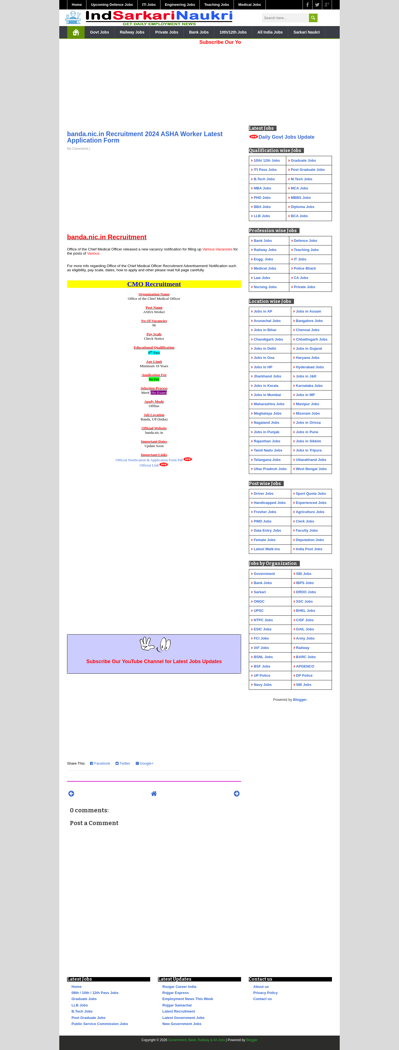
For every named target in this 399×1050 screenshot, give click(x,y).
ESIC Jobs (263, 629)
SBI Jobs (303, 574)
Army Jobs (305, 638)
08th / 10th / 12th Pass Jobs (95, 993)
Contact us (262, 999)
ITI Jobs (149, 4)
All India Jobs (270, 32)
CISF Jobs (305, 620)
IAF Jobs (261, 648)
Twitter (123, 763)
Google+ (145, 763)
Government (264, 574)
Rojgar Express (175, 993)
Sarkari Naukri (306, 32)
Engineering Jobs (180, 4)
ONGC (259, 601)
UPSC (259, 610)
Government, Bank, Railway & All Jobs (196, 1040)
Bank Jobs (199, 32)
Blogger (300, 700)
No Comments (77, 149)
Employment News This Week (187, 999)
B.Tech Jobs (82, 1011)
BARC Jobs (306, 657)
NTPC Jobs (263, 620)
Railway (302, 648)
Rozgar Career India (179, 987)
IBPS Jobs (305, 583)
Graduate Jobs (84, 999)
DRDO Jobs (306, 592)
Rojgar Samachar (177, 1005)
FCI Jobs (261, 638)
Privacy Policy (265, 993)
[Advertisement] (154, 86)
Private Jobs (166, 32)
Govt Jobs (99, 32)
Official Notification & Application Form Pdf (149, 460)
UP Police (262, 675)
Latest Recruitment (178, 1011)
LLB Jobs (79, 1005)
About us (261, 987)
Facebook (100, 763)
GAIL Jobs (305, 629)
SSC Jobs (304, 601)
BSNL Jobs (263, 657)
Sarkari (260, 592)
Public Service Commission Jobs (99, 1024)
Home (77, 4)
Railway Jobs (132, 32)
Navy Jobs (263, 685)
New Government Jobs (181, 1024)
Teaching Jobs (216, 4)
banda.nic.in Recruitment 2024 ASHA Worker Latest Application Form (145, 137)
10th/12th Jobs (233, 32)
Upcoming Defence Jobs (112, 4)
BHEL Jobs (305, 610)
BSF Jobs (262, 666)
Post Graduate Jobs (88, 1018)
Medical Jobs (249, 4)
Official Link (149, 465)
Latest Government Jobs (183, 1018)
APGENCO (305, 666)
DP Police (304, 675)
